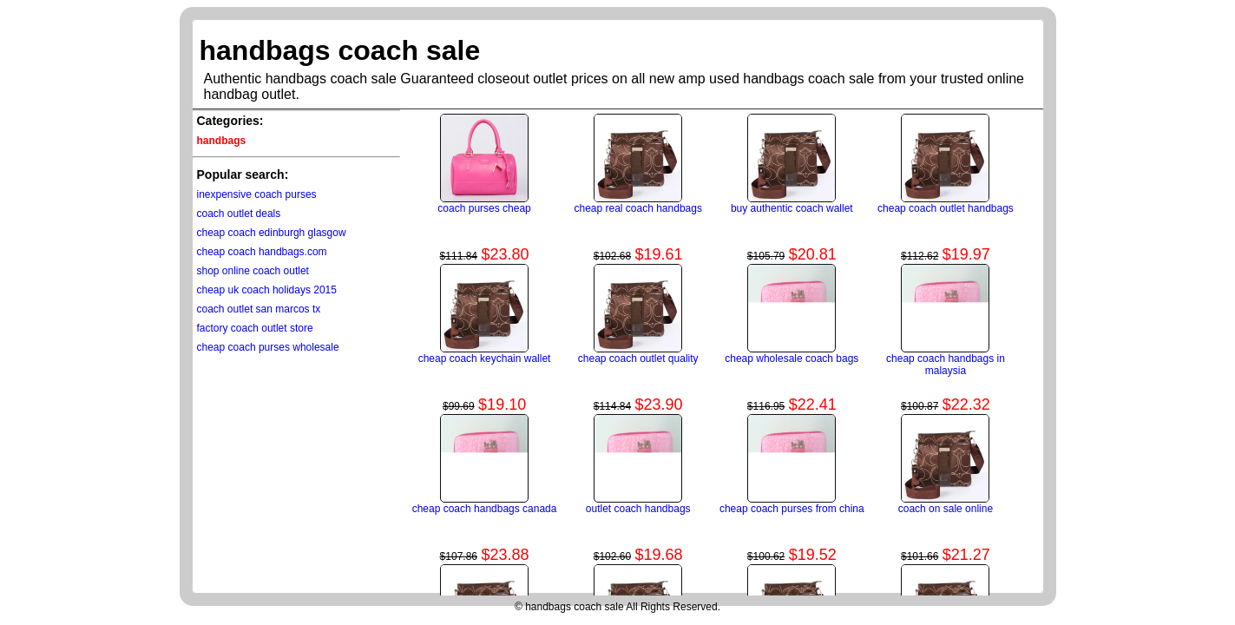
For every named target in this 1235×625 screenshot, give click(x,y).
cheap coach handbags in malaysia (945, 364)
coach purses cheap (483, 208)
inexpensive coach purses (257, 194)
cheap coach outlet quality (638, 358)
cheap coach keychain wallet (484, 358)
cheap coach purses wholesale (268, 347)
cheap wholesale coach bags (791, 358)
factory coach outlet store (255, 328)
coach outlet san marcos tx (259, 309)
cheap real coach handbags (637, 208)
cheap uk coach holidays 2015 (267, 290)
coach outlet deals (239, 213)
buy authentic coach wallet (792, 208)
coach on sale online (945, 509)
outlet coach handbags (638, 509)
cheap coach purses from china (791, 509)
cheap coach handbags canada (484, 509)
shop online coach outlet (253, 271)
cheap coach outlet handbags (945, 208)
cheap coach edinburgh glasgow (271, 233)
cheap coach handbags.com (262, 252)
